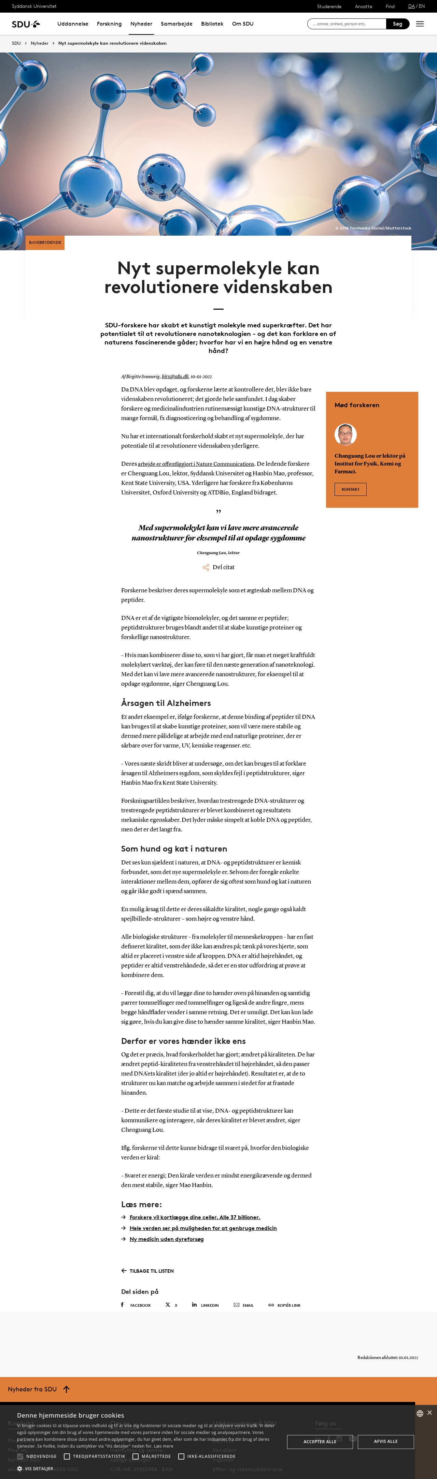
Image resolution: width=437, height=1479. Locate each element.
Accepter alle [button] (320, 1442)
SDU (16, 43)
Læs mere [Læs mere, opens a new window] (163, 1446)
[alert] (218, 1442)
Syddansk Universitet (34, 6)
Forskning (109, 23)
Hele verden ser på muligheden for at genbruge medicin (199, 1201)
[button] (20, 1456)
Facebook (136, 1278)
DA (411, 6)
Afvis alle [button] (386, 1441)
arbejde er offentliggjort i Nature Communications (203, 438)
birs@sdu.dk (174, 350)
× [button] (429, 1413)
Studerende (329, 6)
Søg (398, 23)
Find (390, 6)
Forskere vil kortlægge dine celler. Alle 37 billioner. (190, 1190)
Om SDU (243, 23)
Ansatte (363, 6)
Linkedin (205, 1278)
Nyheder (141, 23)
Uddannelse (72, 23)
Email (244, 1279)
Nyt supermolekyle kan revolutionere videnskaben (112, 43)
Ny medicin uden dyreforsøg (162, 1212)
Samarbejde (177, 23)
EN (422, 6)
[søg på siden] (349, 24)
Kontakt (351, 459)
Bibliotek (212, 23)
